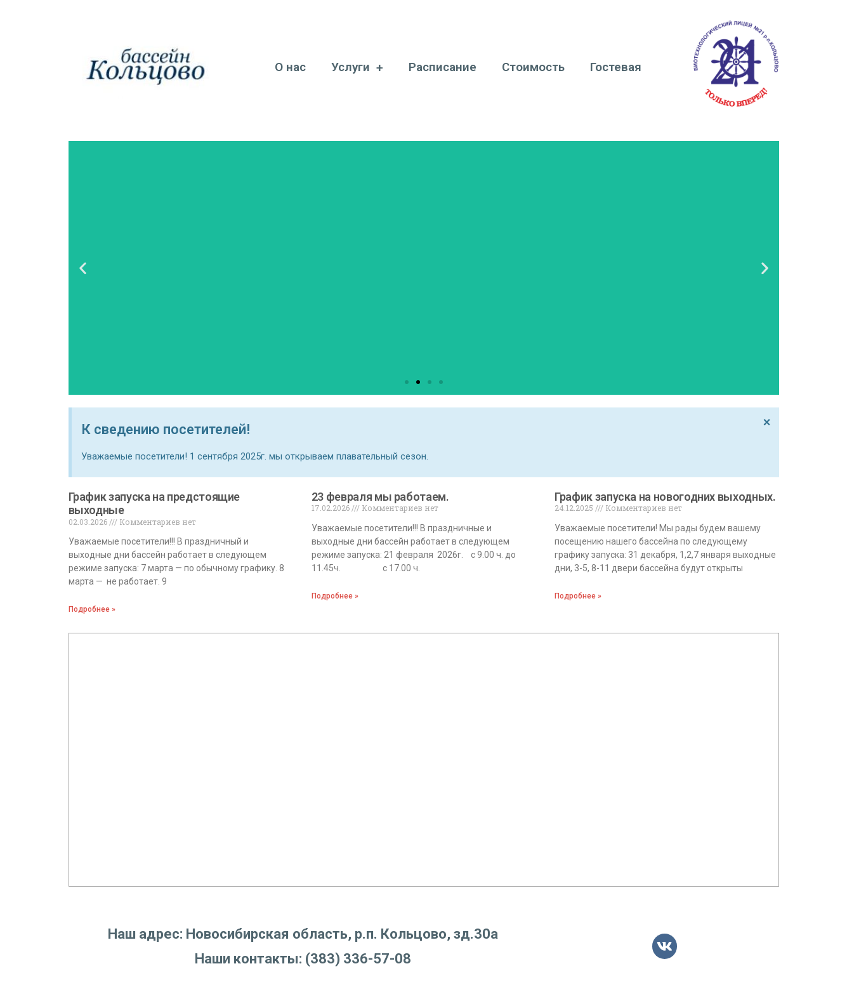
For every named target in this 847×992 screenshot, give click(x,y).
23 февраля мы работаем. (380, 496)
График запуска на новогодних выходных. (665, 496)
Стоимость (533, 67)
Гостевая (615, 67)
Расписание (442, 67)
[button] (407, 382)
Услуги (357, 67)
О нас (290, 67)
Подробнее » (92, 609)
